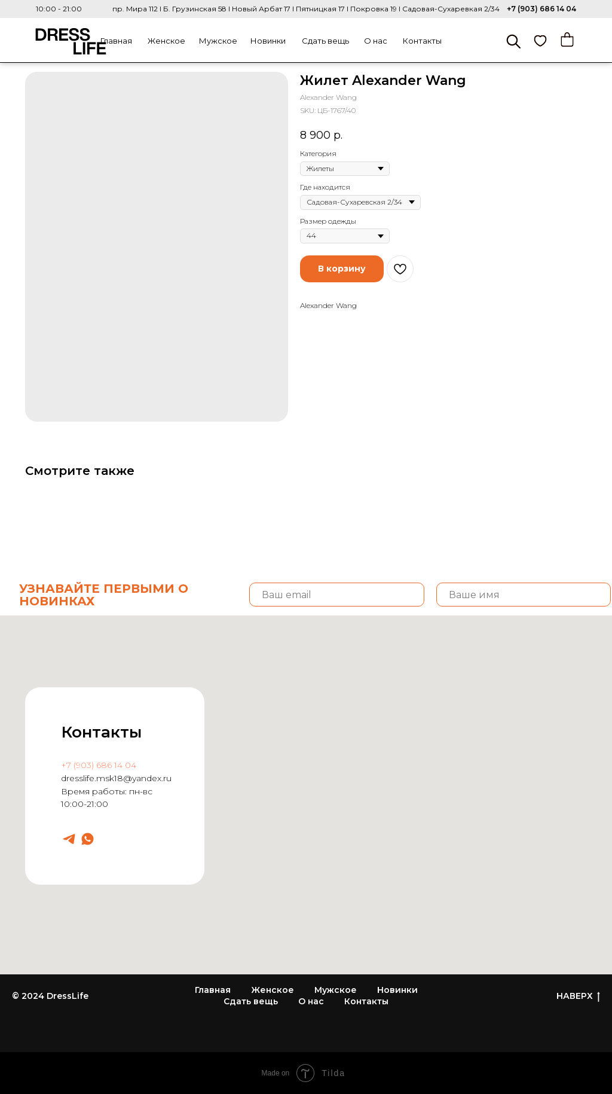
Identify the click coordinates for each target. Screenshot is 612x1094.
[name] (523, 595)
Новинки (268, 40)
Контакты (422, 40)
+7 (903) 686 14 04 (541, 8)
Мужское (218, 40)
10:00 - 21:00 (59, 8)
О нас (375, 40)
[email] (336, 595)
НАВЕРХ (578, 996)
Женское (166, 40)
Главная (116, 40)
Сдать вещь (325, 40)
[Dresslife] (69, 838)
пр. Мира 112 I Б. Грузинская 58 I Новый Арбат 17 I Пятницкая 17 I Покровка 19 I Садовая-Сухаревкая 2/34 (306, 8)
